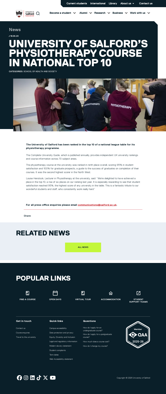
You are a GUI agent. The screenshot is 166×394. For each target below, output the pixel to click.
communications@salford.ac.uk (97, 207)
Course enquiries (23, 333)
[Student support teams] (138, 297)
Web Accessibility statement (61, 359)
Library (113, 3)
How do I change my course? (95, 346)
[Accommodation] (110, 296)
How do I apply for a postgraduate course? (97, 335)
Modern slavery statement (60, 346)
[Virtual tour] (83, 296)
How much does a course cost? (96, 342)
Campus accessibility (58, 328)
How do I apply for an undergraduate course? (93, 329)
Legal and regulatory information (63, 342)
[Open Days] (55, 296)
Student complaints (57, 350)
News (15, 32)
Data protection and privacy (61, 333)
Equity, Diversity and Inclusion (62, 337)
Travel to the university (26, 337)
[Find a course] (27, 296)
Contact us (145, 3)
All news (83, 250)
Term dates (53, 355)
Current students (76, 3)
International (97, 3)
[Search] (38, 16)
